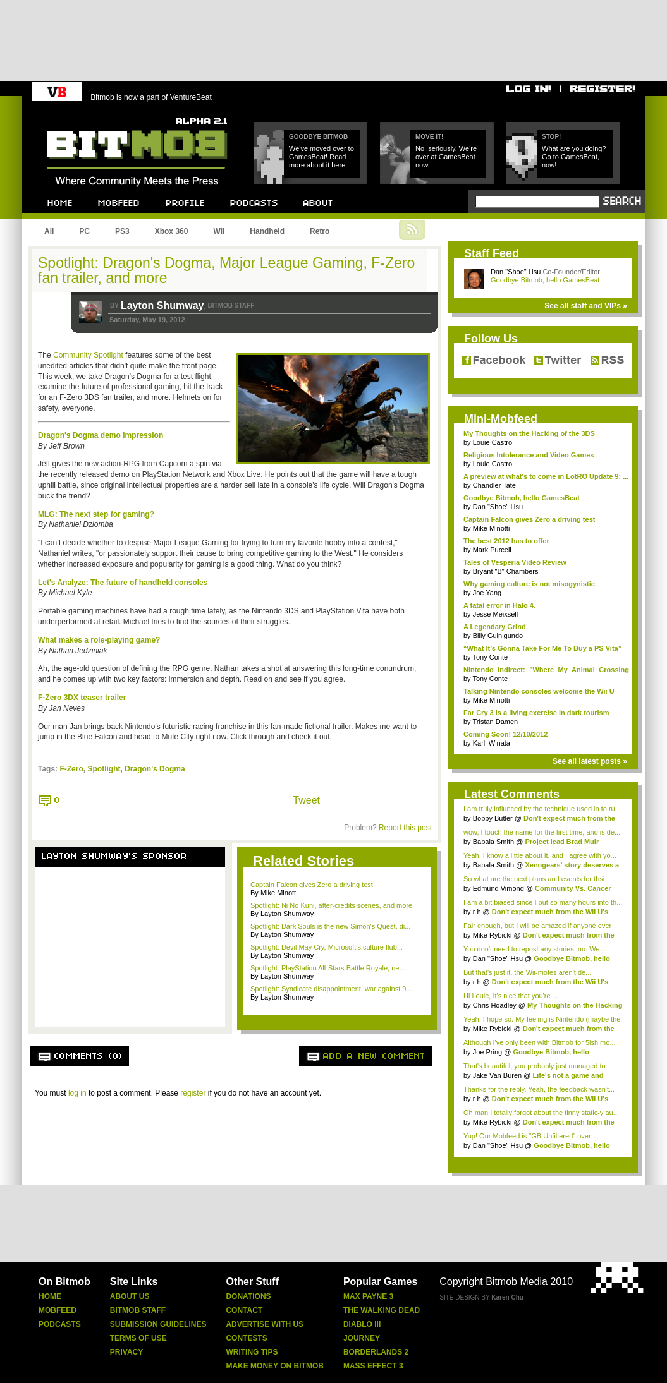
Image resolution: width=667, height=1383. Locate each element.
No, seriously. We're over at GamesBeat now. (446, 157)
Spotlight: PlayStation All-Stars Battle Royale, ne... (327, 968)
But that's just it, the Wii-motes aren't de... (527, 972)
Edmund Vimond (498, 888)
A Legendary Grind (494, 627)
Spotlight (103, 768)
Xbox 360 (171, 231)
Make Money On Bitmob (274, 1366)
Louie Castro (492, 442)
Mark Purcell (492, 549)
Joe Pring (487, 1052)
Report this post (405, 827)
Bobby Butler (493, 818)
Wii (218, 231)
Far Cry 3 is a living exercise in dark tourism (536, 712)
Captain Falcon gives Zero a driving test (311, 884)
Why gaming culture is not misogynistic (529, 584)
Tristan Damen (495, 721)
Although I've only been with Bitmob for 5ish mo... (539, 1042)
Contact (244, 1310)
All (49, 231)
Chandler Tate (494, 485)
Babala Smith (493, 841)
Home (50, 1296)
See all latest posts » (590, 761)
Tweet (306, 800)
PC (84, 231)
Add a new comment (374, 1056)
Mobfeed (57, 1310)
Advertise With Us (264, 1324)
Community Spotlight (88, 355)
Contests (246, 1338)
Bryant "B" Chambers (506, 571)
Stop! (551, 136)
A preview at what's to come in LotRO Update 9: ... (545, 476)
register (192, 1093)
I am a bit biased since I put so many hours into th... (542, 902)
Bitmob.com (75, 114)
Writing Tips (252, 1352)
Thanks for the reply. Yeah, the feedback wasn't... (539, 1089)
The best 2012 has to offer (506, 541)
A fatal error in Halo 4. (499, 605)
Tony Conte (490, 657)
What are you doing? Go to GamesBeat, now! (574, 157)
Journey (361, 1338)
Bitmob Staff (138, 1310)
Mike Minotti (491, 528)
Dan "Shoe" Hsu (516, 271)
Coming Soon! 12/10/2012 (505, 734)
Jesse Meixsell (495, 614)
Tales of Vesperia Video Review (514, 562)
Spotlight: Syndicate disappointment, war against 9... (331, 989)
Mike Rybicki (492, 935)
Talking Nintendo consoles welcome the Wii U (539, 691)
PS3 (122, 231)
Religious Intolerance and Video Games (528, 455)
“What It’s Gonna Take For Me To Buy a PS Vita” (542, 648)
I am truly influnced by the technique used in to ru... (542, 808)
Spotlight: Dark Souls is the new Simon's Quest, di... (330, 926)
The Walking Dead (381, 1310)
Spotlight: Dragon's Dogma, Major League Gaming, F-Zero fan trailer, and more (226, 270)
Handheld (267, 231)
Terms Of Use (138, 1338)
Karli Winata (491, 743)
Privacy (126, 1352)
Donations (248, 1296)
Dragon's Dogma (155, 768)
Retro (319, 231)
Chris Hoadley (495, 1005)
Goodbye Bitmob (318, 136)
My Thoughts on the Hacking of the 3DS (529, 433)
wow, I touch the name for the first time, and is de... (541, 832)
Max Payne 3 (368, 1296)
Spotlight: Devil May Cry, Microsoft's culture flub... (326, 947)
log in (77, 1093)
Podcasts (60, 1324)
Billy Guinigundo (498, 635)
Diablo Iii (362, 1324)
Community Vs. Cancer (573, 888)
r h (477, 911)
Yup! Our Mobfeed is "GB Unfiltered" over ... (531, 1136)
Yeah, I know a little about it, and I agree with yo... (539, 855)
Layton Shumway (162, 305)
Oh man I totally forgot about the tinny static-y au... (541, 1112)
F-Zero (71, 768)
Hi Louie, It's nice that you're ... (510, 996)
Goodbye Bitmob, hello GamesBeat (545, 280)
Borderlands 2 (375, 1352)
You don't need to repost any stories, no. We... (534, 949)
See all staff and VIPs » (585, 305)
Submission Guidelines (158, 1324)
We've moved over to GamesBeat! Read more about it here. (321, 157)
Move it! (429, 136)
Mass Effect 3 (373, 1366)
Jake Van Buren (497, 1075)
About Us (130, 1296)
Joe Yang (487, 592)
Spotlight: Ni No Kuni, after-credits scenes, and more (331, 905)
